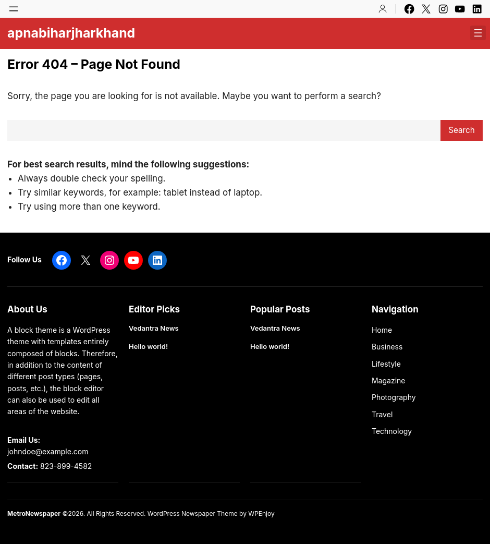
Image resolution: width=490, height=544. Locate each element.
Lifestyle (386, 363)
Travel (382, 414)
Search (461, 130)
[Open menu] (13, 9)
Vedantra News (154, 328)
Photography (394, 397)
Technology (392, 431)
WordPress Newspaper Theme (193, 513)
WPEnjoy (261, 513)
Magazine (389, 380)
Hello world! (148, 346)
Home (382, 329)
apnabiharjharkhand (71, 33)
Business (387, 346)
